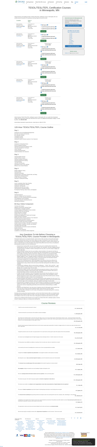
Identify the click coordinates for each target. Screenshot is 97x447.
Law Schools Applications (61, 423)
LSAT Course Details (51, 421)
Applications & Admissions (61, 420)
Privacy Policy (40, 428)
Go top (1, 446)
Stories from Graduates (30, 422)
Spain (71, 37)
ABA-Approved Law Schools (51, 422)
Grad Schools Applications (61, 422)
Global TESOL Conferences (30, 429)
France (71, 38)
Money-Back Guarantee (41, 422)
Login (86, 2)
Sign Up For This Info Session (73, 25)
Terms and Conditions (40, 429)
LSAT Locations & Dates (51, 420)
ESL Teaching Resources (30, 426)
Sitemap (40, 427)
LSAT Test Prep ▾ (59, 2)
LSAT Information (51, 423)
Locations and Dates (19, 428)
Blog (72, 2)
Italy (71, 39)
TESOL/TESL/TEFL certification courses (62, 432)
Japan (71, 33)
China (71, 36)
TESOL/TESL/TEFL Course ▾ (40, 2)
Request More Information (19, 429)
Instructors (20, 425)
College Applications (61, 421)
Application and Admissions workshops (63, 437)
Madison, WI (67, 53)
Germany (71, 43)
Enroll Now (43, 31)
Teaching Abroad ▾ (29, 2)
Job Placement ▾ (51, 2)
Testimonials (41, 423)
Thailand (71, 40)
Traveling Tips (30, 427)
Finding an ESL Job (30, 423)
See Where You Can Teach (30, 420)
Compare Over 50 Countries (73, 46)
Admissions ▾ (66, 2)
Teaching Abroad (20, 422)
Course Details (18, 27)
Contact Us (76, 2)
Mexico (71, 42)
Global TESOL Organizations (30, 428)
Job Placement (30, 421)
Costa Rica (72, 41)
